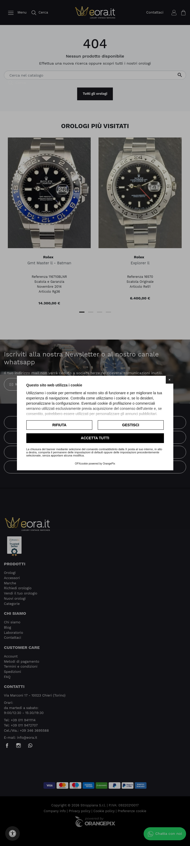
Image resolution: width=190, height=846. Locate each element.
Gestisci (130, 425)
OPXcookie (81, 463)
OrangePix (109, 463)
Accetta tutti (95, 438)
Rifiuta (59, 425)
